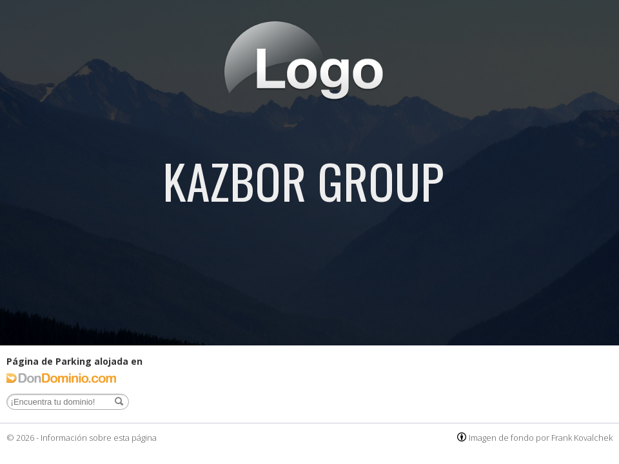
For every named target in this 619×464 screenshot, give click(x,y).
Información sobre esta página (99, 437)
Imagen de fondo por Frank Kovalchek (541, 437)
